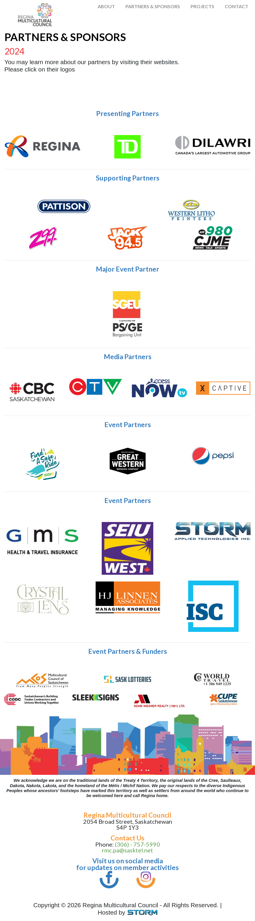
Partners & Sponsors (152, 6)
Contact (236, 6)
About (106, 6)
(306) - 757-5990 (137, 844)
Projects (202, 6)
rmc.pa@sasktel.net (127, 850)
